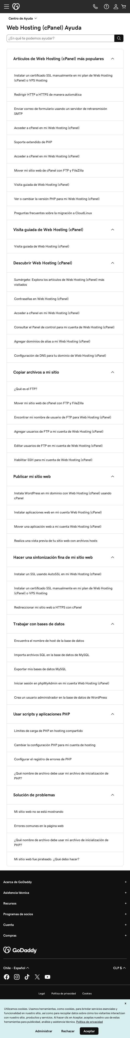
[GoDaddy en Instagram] (17, 979)
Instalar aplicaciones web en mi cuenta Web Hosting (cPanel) (58, 512)
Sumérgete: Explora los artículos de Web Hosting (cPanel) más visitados (59, 282)
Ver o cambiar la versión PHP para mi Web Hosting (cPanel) (56, 198)
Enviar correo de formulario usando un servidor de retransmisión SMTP (60, 111)
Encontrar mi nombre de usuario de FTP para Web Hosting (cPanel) (62, 417)
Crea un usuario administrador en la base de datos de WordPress (60, 697)
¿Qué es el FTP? (25, 388)
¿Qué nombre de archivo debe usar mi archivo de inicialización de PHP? (61, 776)
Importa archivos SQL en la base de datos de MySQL (51, 654)
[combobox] (60, 38)
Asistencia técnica (16, 892)
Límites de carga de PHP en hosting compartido (48, 730)
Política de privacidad (63, 993)
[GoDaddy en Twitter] (37, 979)
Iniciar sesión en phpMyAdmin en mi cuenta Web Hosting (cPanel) (61, 683)
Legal (41, 993)
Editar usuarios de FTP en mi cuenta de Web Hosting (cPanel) (58, 445)
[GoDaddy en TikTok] (27, 979)
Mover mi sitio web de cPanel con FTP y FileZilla (49, 170)
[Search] (118, 38)
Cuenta (8, 924)
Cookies (87, 993)
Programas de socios (18, 914)
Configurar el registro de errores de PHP (42, 759)
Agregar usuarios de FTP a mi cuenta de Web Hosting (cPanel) (58, 431)
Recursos (9, 903)
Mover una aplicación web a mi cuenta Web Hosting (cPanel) (57, 526)
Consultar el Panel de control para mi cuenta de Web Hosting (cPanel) (64, 327)
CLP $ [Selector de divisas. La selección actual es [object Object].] (120, 967)
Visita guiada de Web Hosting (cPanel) (41, 184)
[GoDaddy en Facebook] (6, 979)
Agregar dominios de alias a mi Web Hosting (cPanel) (52, 341)
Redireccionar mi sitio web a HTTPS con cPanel (48, 607)
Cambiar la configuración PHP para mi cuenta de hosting (54, 745)
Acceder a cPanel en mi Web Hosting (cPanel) (46, 127)
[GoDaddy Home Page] (20, 950)
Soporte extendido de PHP (33, 142)
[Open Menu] (5, 6)
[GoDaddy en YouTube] (47, 979)
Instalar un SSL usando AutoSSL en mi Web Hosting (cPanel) (57, 574)
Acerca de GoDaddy (17, 882)
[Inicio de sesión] (116, 6)
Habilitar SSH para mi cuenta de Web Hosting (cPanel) (53, 459)
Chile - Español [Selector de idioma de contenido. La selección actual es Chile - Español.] (16, 967)
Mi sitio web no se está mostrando (38, 811)
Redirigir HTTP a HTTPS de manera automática (47, 94)
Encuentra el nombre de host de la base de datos (49, 640)
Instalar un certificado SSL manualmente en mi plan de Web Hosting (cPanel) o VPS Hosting (63, 78)
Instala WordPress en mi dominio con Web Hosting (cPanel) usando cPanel (62, 495)
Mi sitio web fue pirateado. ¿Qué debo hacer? (46, 859)
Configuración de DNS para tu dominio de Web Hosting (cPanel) (60, 355)
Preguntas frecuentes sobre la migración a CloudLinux (53, 213)
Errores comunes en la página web (38, 825)
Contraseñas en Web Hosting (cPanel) (41, 298)
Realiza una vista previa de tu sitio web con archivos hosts (55, 540)
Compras (9, 935)
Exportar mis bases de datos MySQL (40, 669)
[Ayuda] (106, 6)
